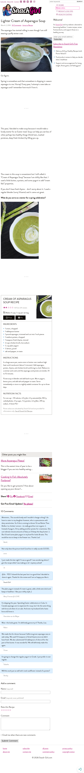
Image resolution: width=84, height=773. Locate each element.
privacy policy (67, 750)
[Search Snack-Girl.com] (62, 2)
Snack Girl (59, 24)
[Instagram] (34, 1)
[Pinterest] (21, 1)
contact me (27, 754)
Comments (16, 25)
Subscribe (3, 2)
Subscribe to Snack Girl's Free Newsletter (65, 45)
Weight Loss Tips (64, 11)
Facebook (19, 496)
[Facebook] (24, 1)
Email (29, 496)
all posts (45, 750)
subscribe (26, 750)
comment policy (48, 754)
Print (9, 317)
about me (6, 754)
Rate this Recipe (7, 707)
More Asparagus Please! (13, 461)
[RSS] (31, 1)
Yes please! (28, 503)
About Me (10, 2)
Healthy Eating (64, 14)
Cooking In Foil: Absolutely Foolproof (14, 478)
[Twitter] (28, 1)
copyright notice (68, 754)
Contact (16, 2)
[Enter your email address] (63, 37)
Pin (20, 317)
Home (60, 5)
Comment (5, 715)
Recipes (60, 8)
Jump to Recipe (27, 25)
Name (3, 688)
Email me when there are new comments (19, 737)
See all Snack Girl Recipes (23, 411)
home (5, 750)
